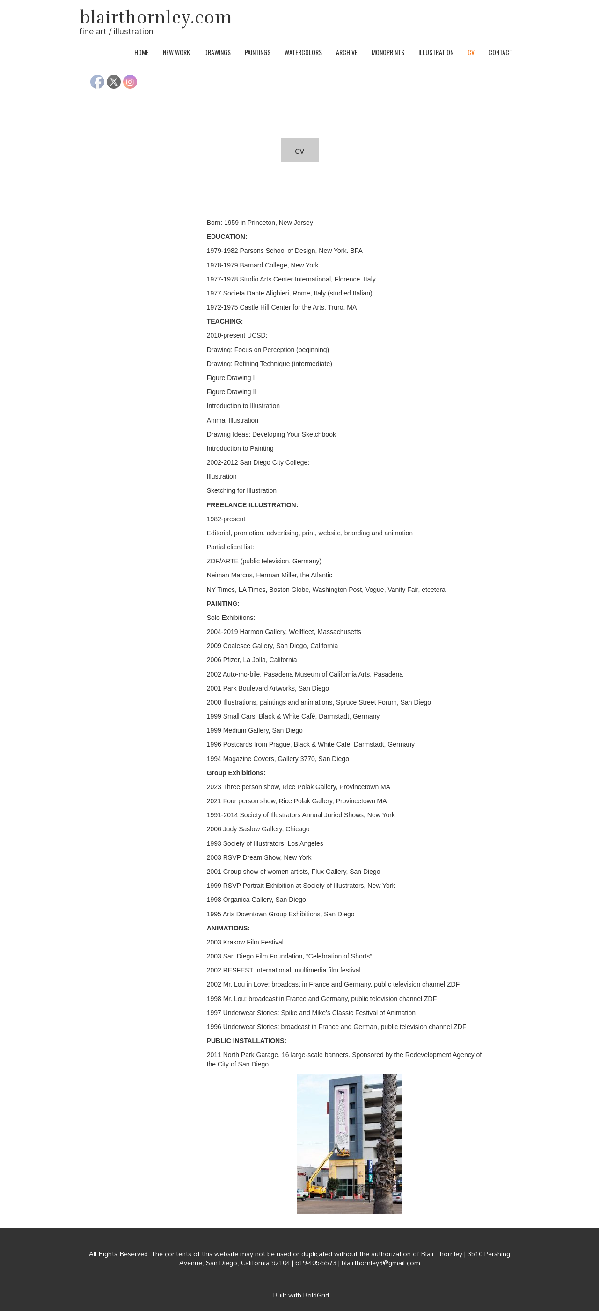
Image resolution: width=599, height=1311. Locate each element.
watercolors (303, 52)
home (141, 52)
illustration (435, 52)
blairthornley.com (156, 18)
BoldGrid (316, 1295)
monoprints (388, 52)
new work (176, 52)
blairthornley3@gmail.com (381, 1262)
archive (347, 52)
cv (471, 52)
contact (500, 52)
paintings (257, 52)
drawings (217, 52)
